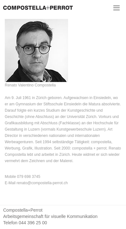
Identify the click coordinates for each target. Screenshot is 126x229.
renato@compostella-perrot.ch (42, 183)
